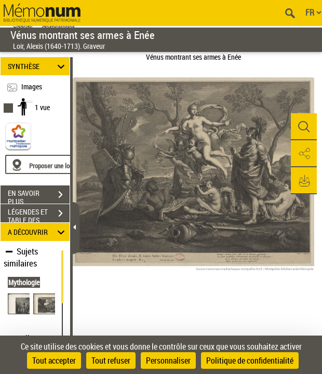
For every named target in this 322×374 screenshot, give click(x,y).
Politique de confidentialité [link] (249, 360)
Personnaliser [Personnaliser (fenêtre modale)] (168, 360)
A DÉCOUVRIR (38, 232)
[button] (304, 126)
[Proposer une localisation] (54, 164)
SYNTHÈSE (38, 66)
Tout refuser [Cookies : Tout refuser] (110, 360)
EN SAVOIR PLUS (39, 196)
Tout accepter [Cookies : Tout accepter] (54, 360)
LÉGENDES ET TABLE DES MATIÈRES (39, 214)
